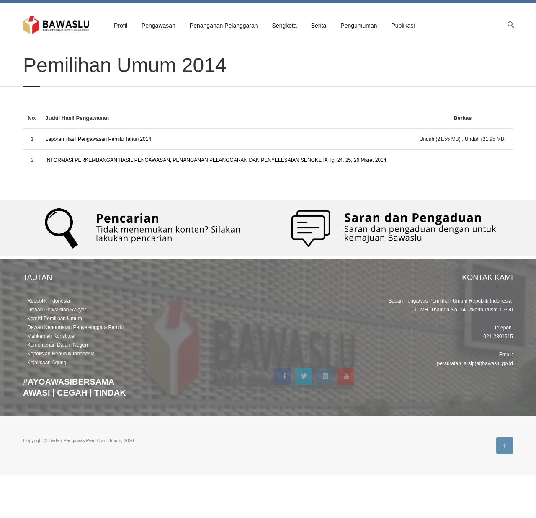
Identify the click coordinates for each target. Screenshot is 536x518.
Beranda (32, 55)
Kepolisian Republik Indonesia (61, 396)
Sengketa (284, 25)
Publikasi (403, 25)
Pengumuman (358, 25)
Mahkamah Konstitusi (51, 379)
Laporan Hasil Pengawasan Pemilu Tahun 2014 (99, 182)
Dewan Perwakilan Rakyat (56, 352)
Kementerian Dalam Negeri (57, 388)
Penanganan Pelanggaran (224, 25)
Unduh (427, 182)
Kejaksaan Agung (46, 405)
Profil (120, 25)
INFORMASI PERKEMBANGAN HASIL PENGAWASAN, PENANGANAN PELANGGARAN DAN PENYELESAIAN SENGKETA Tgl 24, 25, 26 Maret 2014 (216, 203)
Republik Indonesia (48, 344)
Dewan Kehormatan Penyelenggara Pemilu (75, 370)
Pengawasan (158, 25)
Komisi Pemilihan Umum (54, 361)
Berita (319, 25)
